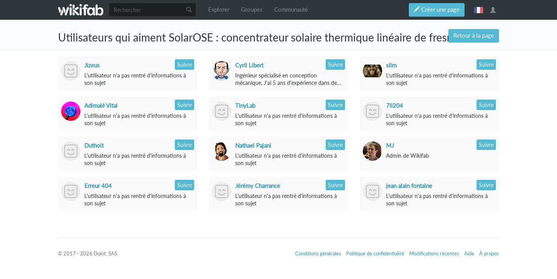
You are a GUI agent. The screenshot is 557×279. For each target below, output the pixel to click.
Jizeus (92, 65)
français (478, 9)
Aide (469, 253)
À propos (489, 253)
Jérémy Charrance (257, 185)
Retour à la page (473, 35)
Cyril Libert (249, 65)
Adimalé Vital (101, 105)
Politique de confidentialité (375, 253)
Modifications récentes (434, 253)
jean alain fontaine (409, 185)
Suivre (184, 64)
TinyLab (245, 105)
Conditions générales (318, 253)
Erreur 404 (98, 185)
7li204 (394, 105)
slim (391, 65)
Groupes (252, 9)
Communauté (291, 9)
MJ (390, 145)
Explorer (218, 9)
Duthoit (94, 145)
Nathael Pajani (253, 145)
